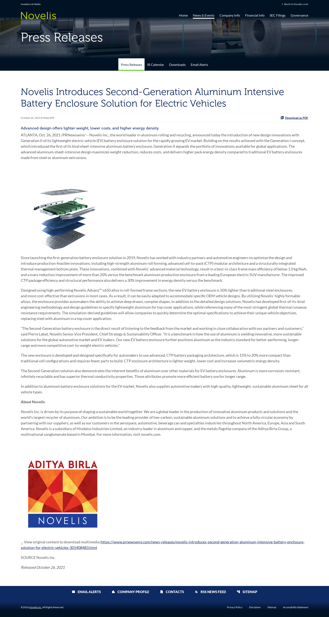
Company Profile (130, 592)
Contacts (172, 592)
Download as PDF (294, 118)
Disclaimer (255, 607)
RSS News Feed (210, 592)
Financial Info (255, 15)
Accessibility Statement (295, 607)
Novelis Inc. (35, 607)
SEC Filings (278, 15)
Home (183, 15)
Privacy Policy (234, 607)
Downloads (177, 65)
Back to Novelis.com (296, 4)
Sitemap (247, 592)
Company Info (229, 15)
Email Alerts (199, 65)
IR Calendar (155, 65)
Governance (299, 15)
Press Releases (131, 65)
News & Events (203, 15)
